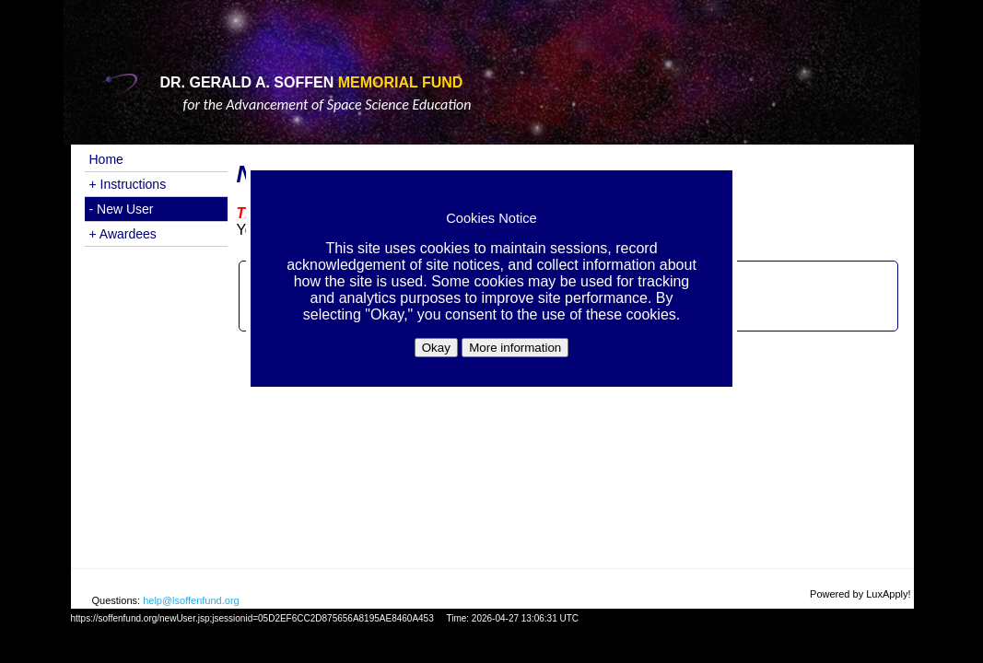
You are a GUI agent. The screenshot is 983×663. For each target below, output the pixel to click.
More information (515, 348)
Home (106, 159)
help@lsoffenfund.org (191, 600)
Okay (436, 348)
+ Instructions (128, 184)
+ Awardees (123, 234)
